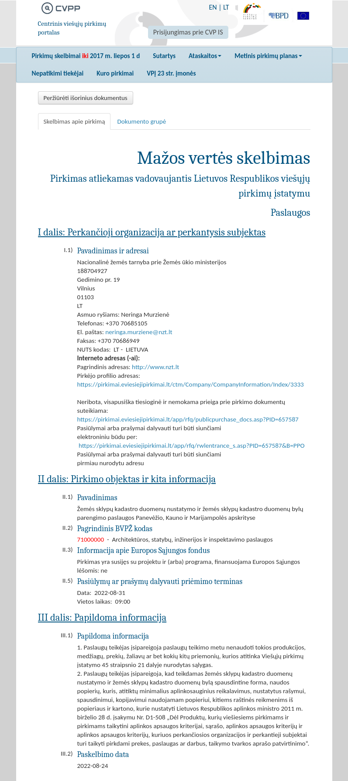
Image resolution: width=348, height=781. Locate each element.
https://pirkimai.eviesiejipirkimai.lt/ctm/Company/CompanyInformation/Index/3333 (190, 384)
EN (213, 7)
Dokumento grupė (141, 121)
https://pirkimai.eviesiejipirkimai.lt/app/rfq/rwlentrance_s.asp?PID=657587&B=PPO (192, 445)
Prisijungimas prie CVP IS (188, 32)
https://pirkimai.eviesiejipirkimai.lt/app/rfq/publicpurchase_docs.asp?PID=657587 (188, 419)
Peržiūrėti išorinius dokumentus (85, 98)
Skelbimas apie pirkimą (74, 121)
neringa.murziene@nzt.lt (138, 332)
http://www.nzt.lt (155, 367)
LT (226, 7)
